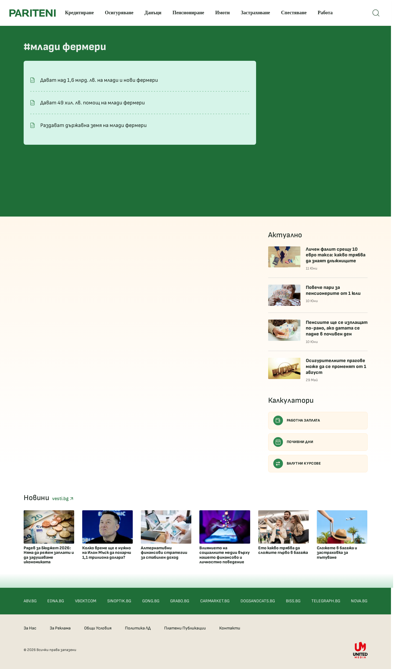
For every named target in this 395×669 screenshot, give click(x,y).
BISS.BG (293, 601)
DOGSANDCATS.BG (257, 601)
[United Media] (360, 650)
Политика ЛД (138, 628)
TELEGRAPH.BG (325, 601)
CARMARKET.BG (214, 601)
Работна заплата (296, 420)
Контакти (229, 628)
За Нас (30, 628)
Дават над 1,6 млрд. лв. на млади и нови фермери (99, 80)
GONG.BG (150, 601)
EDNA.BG (55, 601)
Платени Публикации (185, 628)
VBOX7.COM (85, 601)
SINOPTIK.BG (119, 601)
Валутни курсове (297, 463)
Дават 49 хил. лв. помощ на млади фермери (92, 103)
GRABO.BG (179, 601)
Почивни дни (293, 442)
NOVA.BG (359, 601)
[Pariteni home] (32, 13)
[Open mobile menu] (376, 13)
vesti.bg (62, 498)
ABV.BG (30, 601)
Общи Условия (98, 628)
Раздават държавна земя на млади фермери (93, 125)
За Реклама (60, 628)
